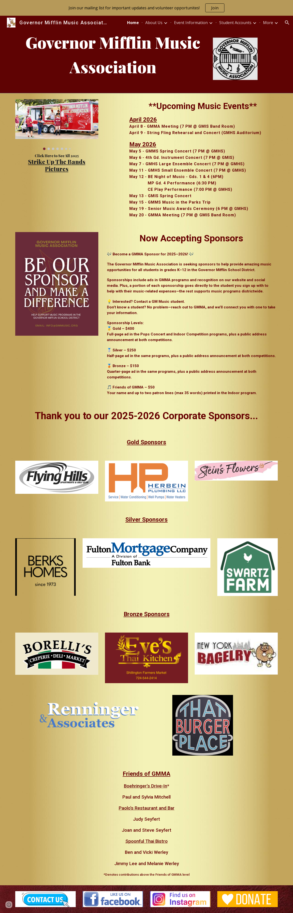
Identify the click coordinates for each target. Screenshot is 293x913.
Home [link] (133, 22)
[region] (146, 8)
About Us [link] (153, 22)
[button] (287, 22)
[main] (113, 54)
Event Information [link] (191, 22)
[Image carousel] (56, 124)
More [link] (268, 22)
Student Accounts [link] (235, 22)
